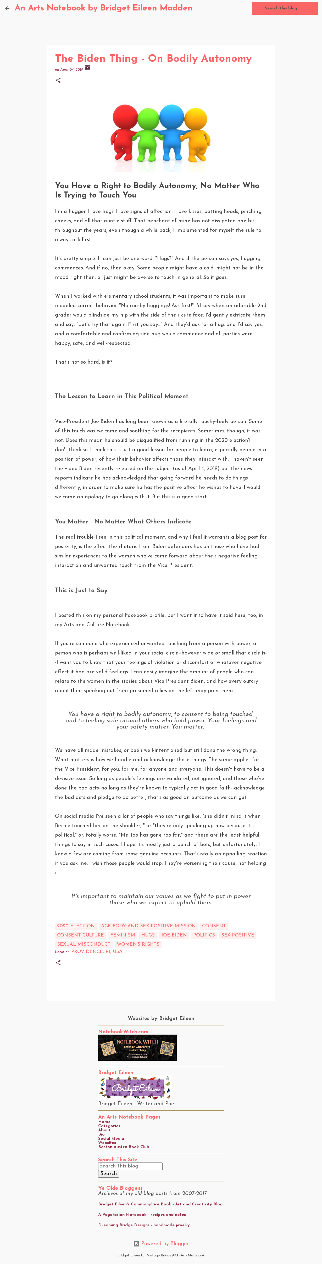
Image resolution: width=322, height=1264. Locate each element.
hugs (148, 935)
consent (214, 926)
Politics (204, 935)
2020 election (76, 926)
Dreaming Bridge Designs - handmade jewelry (144, 1225)
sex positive (237, 935)
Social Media (111, 1139)
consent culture (80, 935)
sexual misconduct (83, 944)
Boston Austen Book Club (123, 1147)
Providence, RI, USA (97, 951)
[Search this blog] (290, 8)
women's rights (138, 944)
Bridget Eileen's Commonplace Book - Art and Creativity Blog (160, 1204)
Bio (101, 1134)
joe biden (174, 935)
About (104, 1130)
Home (104, 1122)
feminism (122, 935)
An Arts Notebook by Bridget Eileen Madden (104, 8)
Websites (107, 1143)
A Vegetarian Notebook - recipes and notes (142, 1215)
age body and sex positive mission (148, 926)
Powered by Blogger (161, 1243)
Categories (109, 1126)
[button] (58, 81)
